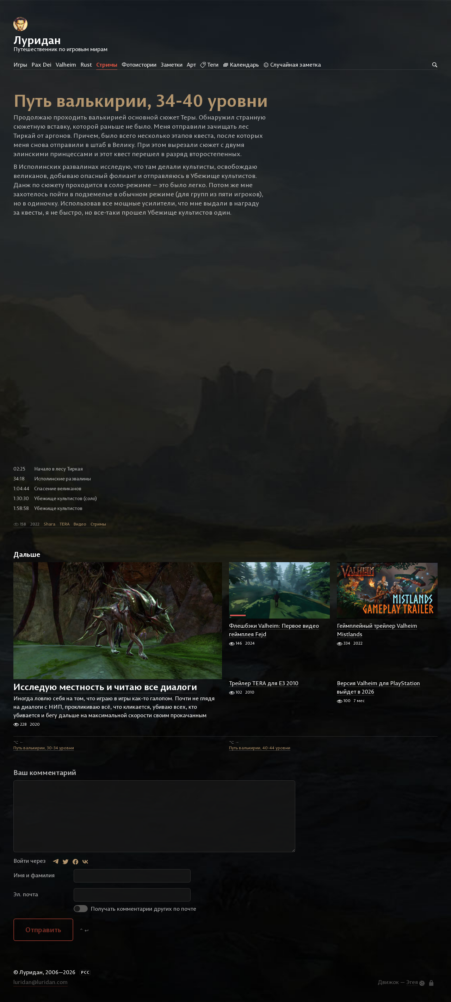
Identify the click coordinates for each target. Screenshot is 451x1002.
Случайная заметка (292, 64)
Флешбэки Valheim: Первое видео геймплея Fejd (274, 630)
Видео (80, 524)
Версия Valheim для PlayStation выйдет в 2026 (378, 687)
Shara (49, 524)
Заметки (172, 64)
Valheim (66, 64)
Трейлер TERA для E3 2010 (263, 683)
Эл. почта (25, 894)
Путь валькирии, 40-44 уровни (259, 748)
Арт (191, 64)
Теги (209, 64)
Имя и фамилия (34, 875)
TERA (64, 524)
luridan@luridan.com (40, 982)
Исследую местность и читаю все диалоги (105, 687)
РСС (85, 972)
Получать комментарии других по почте (135, 908)
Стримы (106, 64)
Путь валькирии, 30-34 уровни (43, 748)
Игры (20, 64)
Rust (86, 64)
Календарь (241, 64)
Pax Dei (41, 64)
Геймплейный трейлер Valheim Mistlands (377, 630)
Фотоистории (139, 64)
